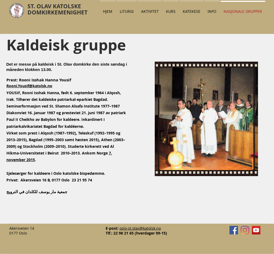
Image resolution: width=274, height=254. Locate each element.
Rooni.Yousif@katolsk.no (29, 85)
